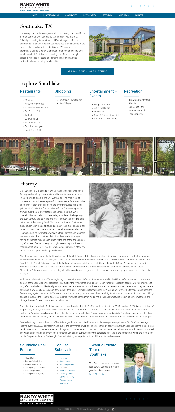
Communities (71, 15)
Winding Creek (66, 380)
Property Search (51, 15)
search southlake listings (87, 71)
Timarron (63, 358)
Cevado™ (74, 409)
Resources (107, 15)
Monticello (64, 383)
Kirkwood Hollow (67, 377)
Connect (139, 15)
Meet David (124, 15)
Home (34, 15)
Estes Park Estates (67, 370)
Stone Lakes (65, 361)
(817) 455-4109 (96, 374)
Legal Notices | (100, 409)
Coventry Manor (66, 374)
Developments (89, 15)
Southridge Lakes (67, 364)
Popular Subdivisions (66, 347)
